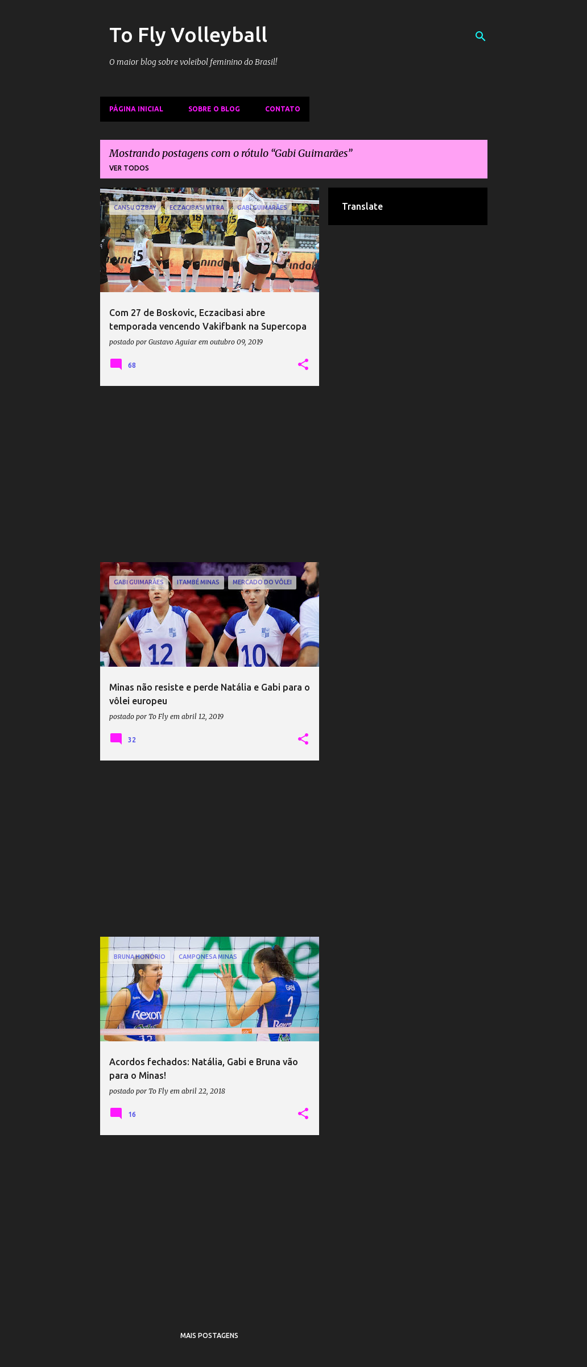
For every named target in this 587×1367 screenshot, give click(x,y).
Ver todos (129, 168)
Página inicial (136, 109)
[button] (303, 365)
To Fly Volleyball (188, 34)
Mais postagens (209, 1335)
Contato (282, 109)
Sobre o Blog (214, 109)
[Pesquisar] (480, 36)
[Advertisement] (210, 474)
